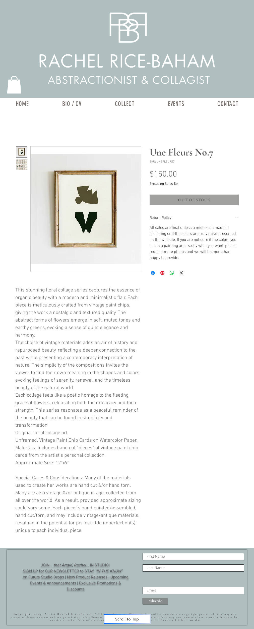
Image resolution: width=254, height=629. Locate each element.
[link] (14, 85)
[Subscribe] (155, 601)
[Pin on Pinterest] (162, 273)
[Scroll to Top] (127, 619)
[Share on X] (181, 273)
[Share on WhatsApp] (172, 273)
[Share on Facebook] (153, 273)
